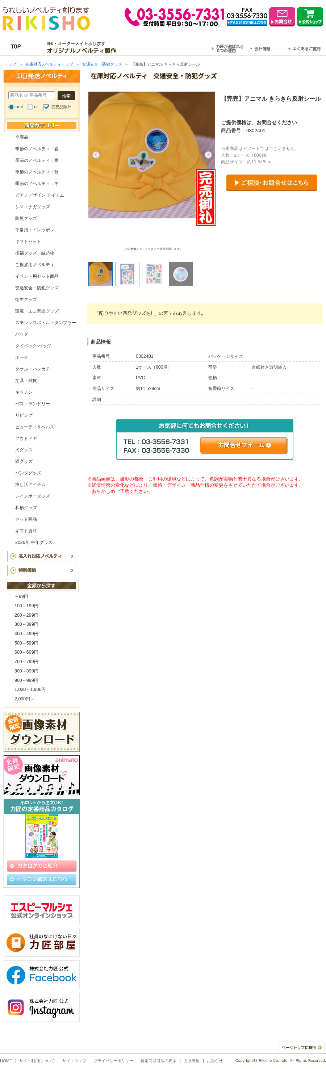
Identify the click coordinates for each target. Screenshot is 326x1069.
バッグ (21, 334)
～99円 (21, 596)
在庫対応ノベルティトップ (49, 64)
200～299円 (26, 615)
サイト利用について (37, 1060)
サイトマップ (74, 1060)
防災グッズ (26, 218)
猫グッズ (24, 461)
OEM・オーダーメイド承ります (83, 47)
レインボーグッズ (32, 496)
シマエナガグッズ (32, 206)
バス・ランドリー (32, 403)
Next (208, 155)
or (36, 106)
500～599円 (26, 643)
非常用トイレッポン (34, 229)
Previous (96, 155)
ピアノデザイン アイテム (39, 195)
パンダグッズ (28, 472)
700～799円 (26, 661)
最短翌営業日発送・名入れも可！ (172, 47)
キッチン (24, 392)
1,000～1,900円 (30, 689)
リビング (24, 415)
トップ (10, 64)
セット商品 (26, 519)
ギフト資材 (26, 530)
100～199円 (26, 605)
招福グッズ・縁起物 (34, 253)
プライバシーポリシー (113, 1060)
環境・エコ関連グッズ (37, 311)
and (19, 106)
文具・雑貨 (26, 380)
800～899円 (26, 671)
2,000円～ (24, 698)
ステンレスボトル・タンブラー (45, 322)
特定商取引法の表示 (158, 1060)
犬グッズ (24, 449)
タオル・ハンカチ (32, 369)
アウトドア (26, 438)
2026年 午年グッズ (34, 542)
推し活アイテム (30, 484)
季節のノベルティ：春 (37, 148)
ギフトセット (28, 241)
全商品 (21, 137)
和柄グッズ (26, 507)
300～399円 (26, 624)
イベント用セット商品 (37, 276)
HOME (6, 1060)
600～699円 (26, 652)
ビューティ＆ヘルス (34, 426)
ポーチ (21, 357)
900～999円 (26, 680)
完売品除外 (61, 107)
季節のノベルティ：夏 (37, 160)
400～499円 (26, 633)
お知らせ (215, 1060)
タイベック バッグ (33, 345)
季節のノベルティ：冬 (37, 183)
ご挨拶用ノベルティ (34, 264)
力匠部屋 (192, 1060)
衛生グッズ (26, 299)
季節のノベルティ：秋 (37, 172)
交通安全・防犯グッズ (102, 64)
